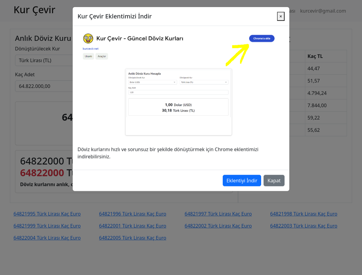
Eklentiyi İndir (242, 168)
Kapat (273, 168)
